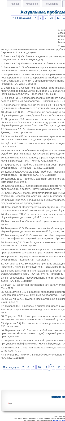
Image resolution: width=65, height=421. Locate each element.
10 (51, 17)
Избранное (31, 3)
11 (58, 17)
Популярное (51, 3)
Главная (14, 3)
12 (52, 367)
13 (59, 367)
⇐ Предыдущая (21, 17)
